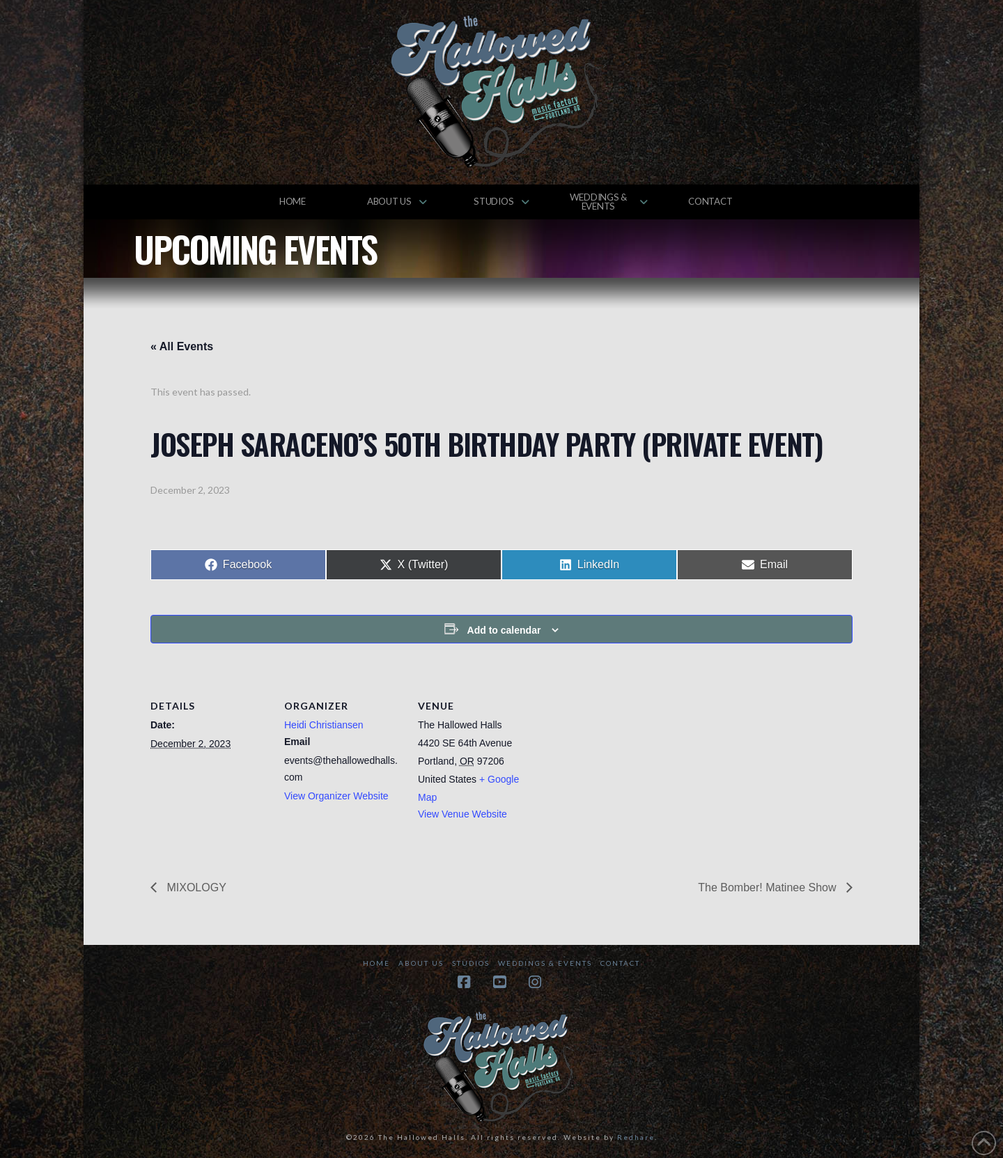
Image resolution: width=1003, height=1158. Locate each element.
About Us (421, 963)
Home (376, 963)
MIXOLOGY (195, 887)
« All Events (181, 346)
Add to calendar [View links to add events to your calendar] (504, 630)
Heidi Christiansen (324, 724)
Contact (620, 963)
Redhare (636, 1137)
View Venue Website (462, 814)
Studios (471, 963)
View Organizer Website (336, 795)
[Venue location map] (625, 761)
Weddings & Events (545, 963)
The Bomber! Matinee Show (768, 887)
